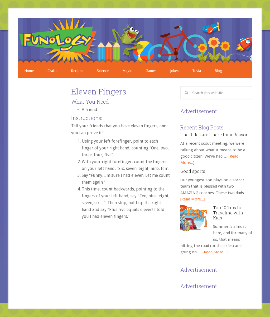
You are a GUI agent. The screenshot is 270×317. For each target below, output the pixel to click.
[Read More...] (192, 199)
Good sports (192, 171)
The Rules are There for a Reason (214, 134)
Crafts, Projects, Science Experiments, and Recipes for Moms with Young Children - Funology (135, 41)
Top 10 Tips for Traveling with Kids (228, 212)
